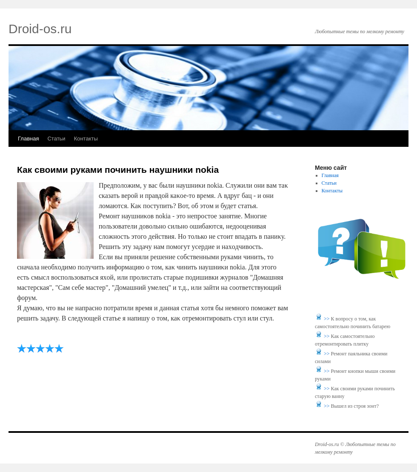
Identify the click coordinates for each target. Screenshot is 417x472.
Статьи (56, 138)
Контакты (86, 138)
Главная (28, 138)
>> (327, 319)
